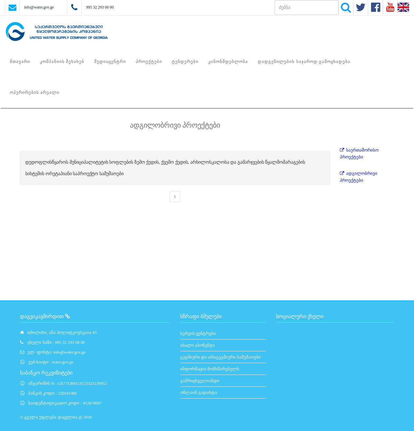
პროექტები (149, 61)
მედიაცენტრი (110, 61)
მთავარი (20, 61)
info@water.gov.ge (39, 7)
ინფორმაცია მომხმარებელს (209, 368)
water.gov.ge (62, 361)
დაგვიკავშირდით (45, 316)
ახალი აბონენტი (197, 345)
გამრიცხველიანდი (199, 380)
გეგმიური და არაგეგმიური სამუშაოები (220, 357)
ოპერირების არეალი (34, 92)
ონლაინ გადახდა (198, 392)
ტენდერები (185, 61)
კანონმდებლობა (228, 61)
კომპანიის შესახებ (62, 61)
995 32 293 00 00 (100, 7)
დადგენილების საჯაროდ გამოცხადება (304, 61)
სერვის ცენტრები (198, 333)
